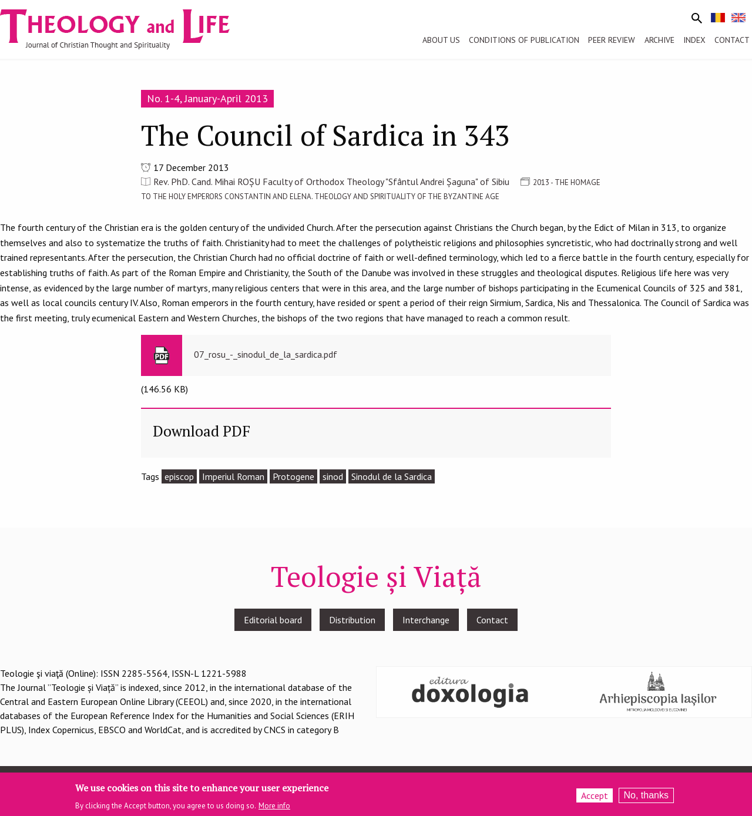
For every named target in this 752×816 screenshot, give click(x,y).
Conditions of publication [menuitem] (524, 40)
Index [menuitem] (694, 40)
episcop (179, 476)
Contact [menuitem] (732, 40)
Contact (492, 620)
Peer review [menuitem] (611, 40)
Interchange (425, 620)
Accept (594, 797)
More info (274, 807)
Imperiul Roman (233, 476)
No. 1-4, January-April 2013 (207, 98)
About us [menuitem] (441, 40)
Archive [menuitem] (659, 40)
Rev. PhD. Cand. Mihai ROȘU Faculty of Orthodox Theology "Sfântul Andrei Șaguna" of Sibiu (331, 181)
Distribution (352, 620)
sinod (333, 476)
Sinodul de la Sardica (391, 476)
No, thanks (646, 797)
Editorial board (273, 620)
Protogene (293, 476)
